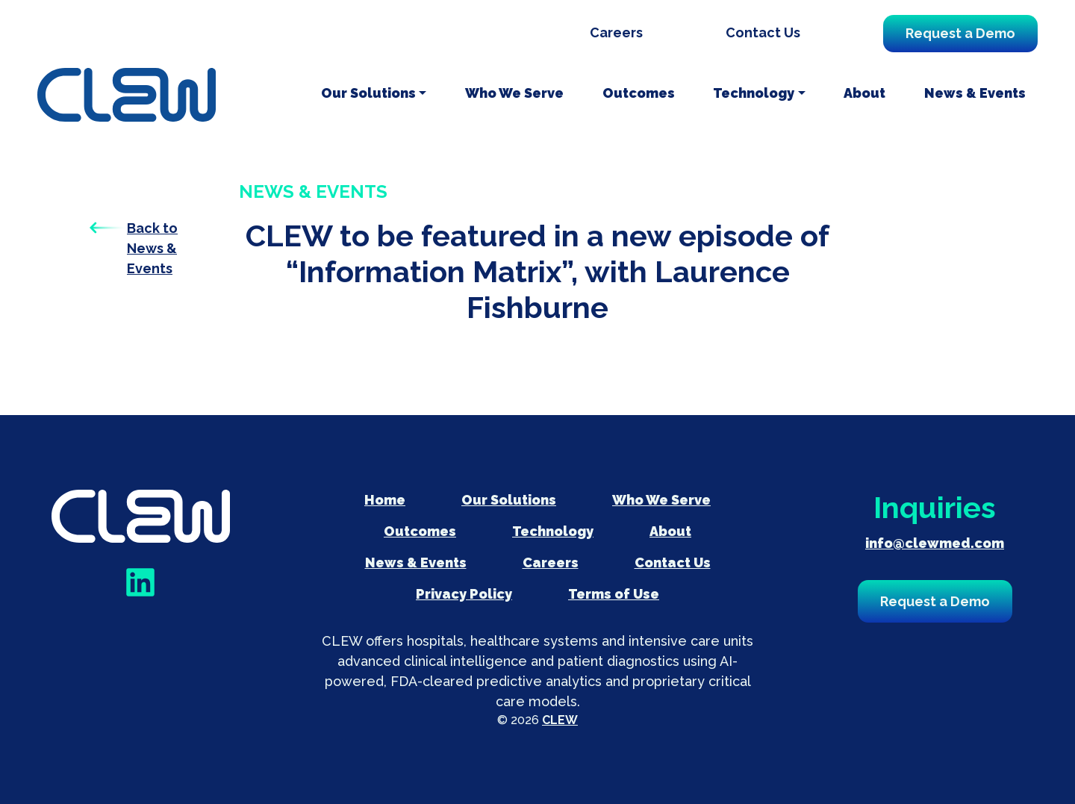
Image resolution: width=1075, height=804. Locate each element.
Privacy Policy (464, 594)
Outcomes (638, 93)
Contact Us (763, 32)
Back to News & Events (152, 248)
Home (384, 500)
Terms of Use (613, 594)
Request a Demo (960, 33)
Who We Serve (514, 93)
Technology (753, 93)
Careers (616, 32)
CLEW (560, 720)
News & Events (975, 93)
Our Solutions (368, 93)
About (864, 93)
